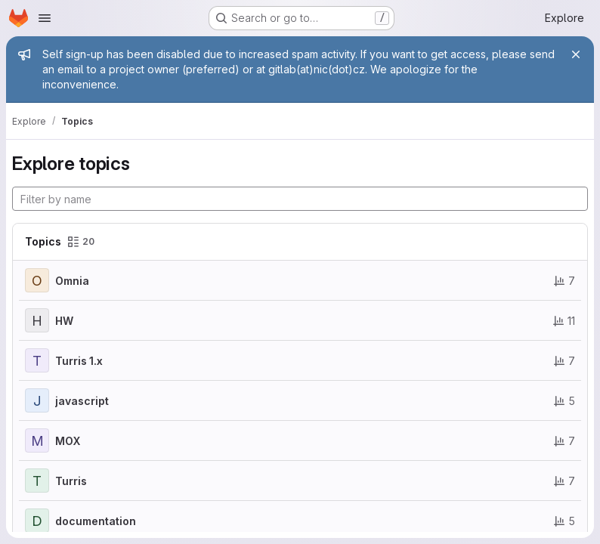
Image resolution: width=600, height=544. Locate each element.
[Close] (576, 54)
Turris (71, 480)
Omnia (72, 280)
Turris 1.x (79, 360)
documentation (95, 521)
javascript (82, 400)
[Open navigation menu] (44, 18)
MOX (67, 440)
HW (64, 320)
